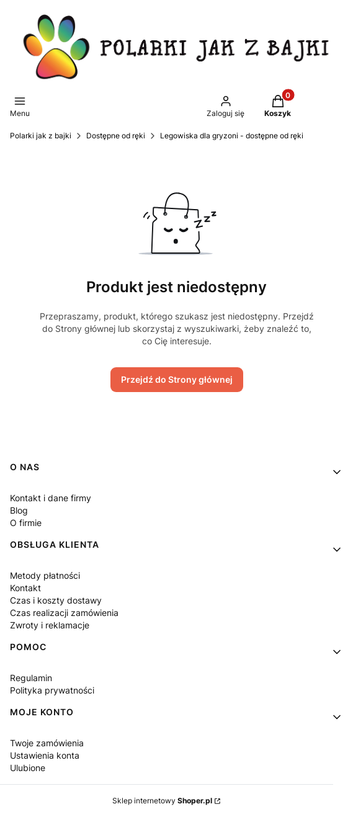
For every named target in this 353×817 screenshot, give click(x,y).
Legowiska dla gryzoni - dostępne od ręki (231, 135)
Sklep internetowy (162, 800)
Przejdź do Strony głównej (177, 379)
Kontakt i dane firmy (50, 498)
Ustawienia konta (44, 755)
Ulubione (27, 767)
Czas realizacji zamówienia (64, 612)
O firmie (26, 522)
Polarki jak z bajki (40, 135)
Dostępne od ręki (115, 135)
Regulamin (31, 677)
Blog (19, 510)
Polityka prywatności (52, 690)
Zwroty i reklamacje (49, 625)
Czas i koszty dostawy (56, 600)
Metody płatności (45, 575)
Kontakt (25, 588)
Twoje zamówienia (47, 743)
